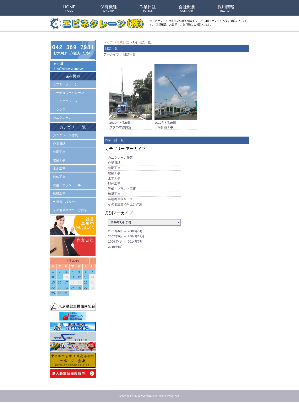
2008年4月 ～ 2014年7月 (125, 242)
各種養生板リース (120, 199)
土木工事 (114, 179)
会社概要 (187, 8)
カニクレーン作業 (120, 158)
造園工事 (114, 168)
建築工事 (114, 173)
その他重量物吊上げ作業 (125, 205)
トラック (59, 109)
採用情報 (226, 8)
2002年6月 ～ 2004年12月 (126, 237)
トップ (108, 42)
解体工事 (114, 184)
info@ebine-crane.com (69, 68)
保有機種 (108, 8)
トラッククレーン (65, 101)
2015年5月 (115, 247)
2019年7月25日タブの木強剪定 (130, 96)
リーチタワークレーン (68, 92)
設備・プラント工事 (122, 189)
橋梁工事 (114, 194)
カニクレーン (62, 117)
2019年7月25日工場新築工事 (175, 96)
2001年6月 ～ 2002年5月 (125, 231)
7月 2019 (72, 260)
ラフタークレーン (65, 84)
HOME (69, 8)
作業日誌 (147, 8)
